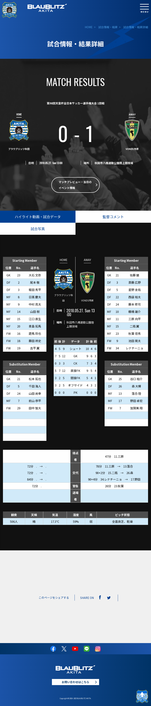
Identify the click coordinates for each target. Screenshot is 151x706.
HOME (89, 27)
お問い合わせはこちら (75, 682)
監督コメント (113, 216)
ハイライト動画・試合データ (38, 216)
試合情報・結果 (108, 27)
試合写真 (38, 228)
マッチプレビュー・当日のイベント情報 (75, 185)
